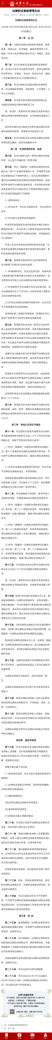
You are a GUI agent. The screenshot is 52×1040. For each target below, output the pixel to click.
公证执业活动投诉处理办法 (18, 1025)
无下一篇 (11, 1028)
